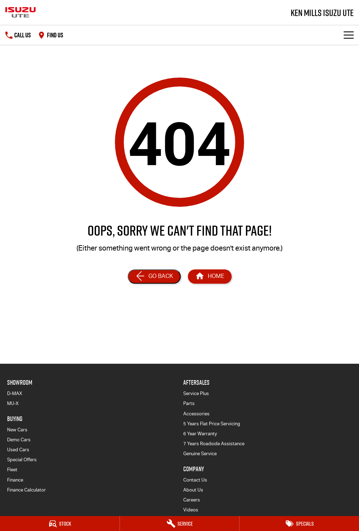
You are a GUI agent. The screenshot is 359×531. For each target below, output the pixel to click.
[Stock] (60, 523)
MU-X (13, 403)
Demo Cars (19, 439)
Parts (189, 403)
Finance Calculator (26, 490)
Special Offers (22, 459)
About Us (193, 490)
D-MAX (14, 393)
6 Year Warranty (200, 433)
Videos (190, 509)
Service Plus (196, 393)
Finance (15, 480)
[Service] (179, 523)
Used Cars (18, 449)
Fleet (12, 469)
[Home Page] (210, 276)
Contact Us (195, 480)
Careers (191, 500)
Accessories (196, 413)
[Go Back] (154, 276)
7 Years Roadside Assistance (213, 443)
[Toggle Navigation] (349, 35)
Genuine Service (200, 453)
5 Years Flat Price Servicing (211, 423)
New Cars (17, 429)
